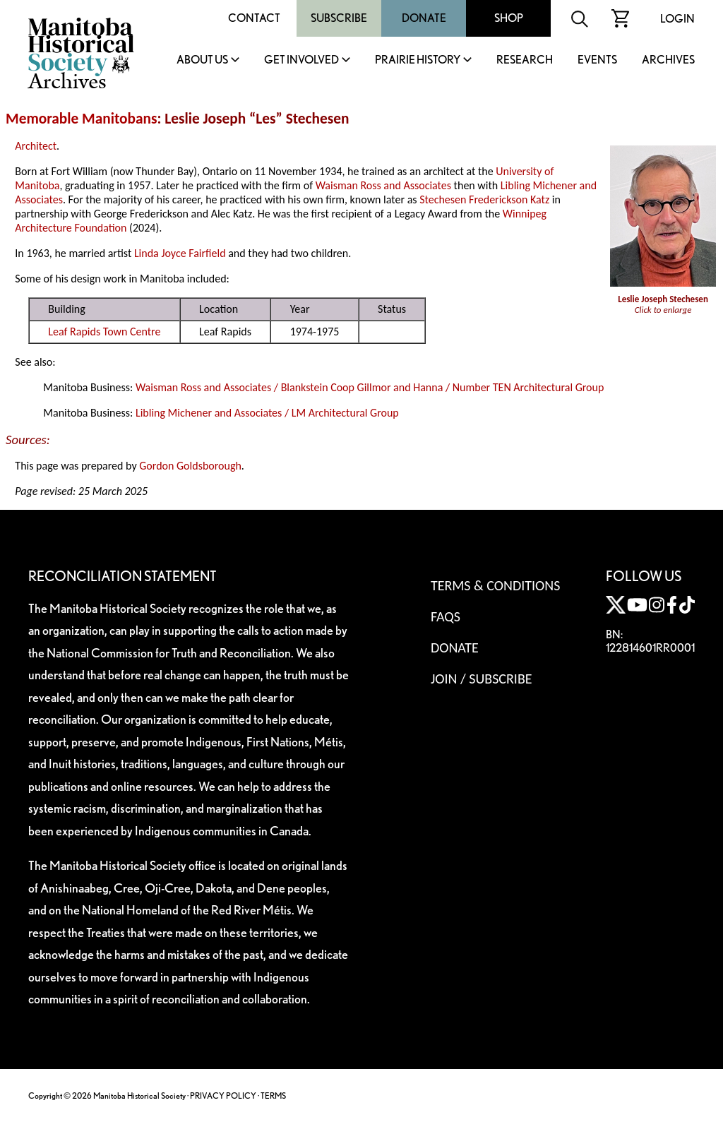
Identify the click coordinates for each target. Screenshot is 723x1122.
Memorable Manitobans (81, 118)
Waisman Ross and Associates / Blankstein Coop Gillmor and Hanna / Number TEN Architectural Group (370, 387)
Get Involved (301, 60)
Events (597, 60)
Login (677, 18)
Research (524, 60)
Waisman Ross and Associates (383, 185)
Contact (254, 18)
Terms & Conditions (495, 585)
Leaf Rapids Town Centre (104, 331)
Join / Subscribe (481, 678)
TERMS (273, 1095)
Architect (35, 146)
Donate (424, 18)
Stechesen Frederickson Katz (484, 199)
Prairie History (417, 60)
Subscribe (339, 18)
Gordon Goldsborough (190, 465)
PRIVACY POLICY (223, 1095)
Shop (508, 18)
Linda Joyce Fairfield (180, 253)
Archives (668, 60)
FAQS (445, 616)
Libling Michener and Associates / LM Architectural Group (267, 412)
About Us (202, 60)
